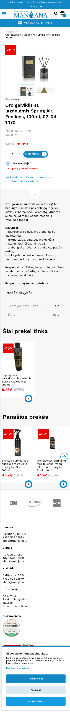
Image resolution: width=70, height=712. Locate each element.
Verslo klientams (35, 22)
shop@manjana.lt (15, 540)
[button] (61, 46)
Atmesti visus (36, 701)
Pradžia (9, 31)
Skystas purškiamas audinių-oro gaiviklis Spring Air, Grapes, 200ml (15, 465)
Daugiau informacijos (17, 668)
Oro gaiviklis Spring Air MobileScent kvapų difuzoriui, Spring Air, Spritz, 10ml (51, 465)
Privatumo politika (15, 606)
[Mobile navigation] (4, 13)
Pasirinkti (36, 690)
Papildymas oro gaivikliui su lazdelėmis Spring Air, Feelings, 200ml (16, 380)
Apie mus (9, 596)
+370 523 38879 (13, 537)
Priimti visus (36, 678)
